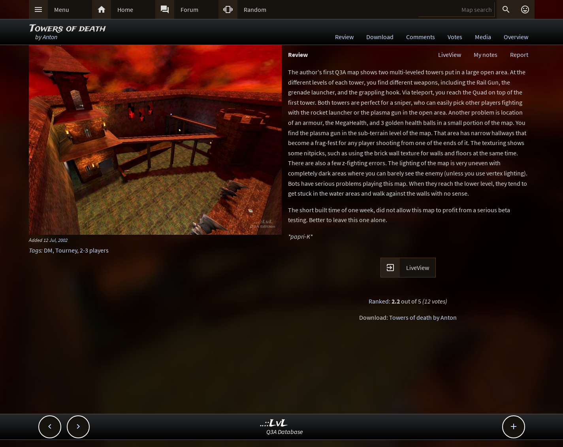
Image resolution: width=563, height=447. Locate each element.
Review (344, 37)
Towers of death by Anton (423, 317)
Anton (50, 37)
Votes (455, 37)
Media (483, 37)
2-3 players (94, 250)
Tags (35, 250)
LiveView (449, 54)
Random (255, 9)
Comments (420, 37)
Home (125, 9)
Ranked (379, 301)
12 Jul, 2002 (55, 240)
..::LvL (274, 423)
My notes (485, 54)
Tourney (66, 250)
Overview (516, 37)
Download (380, 37)
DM (48, 250)
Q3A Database (284, 432)
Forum (189, 9)
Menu (61, 9)
